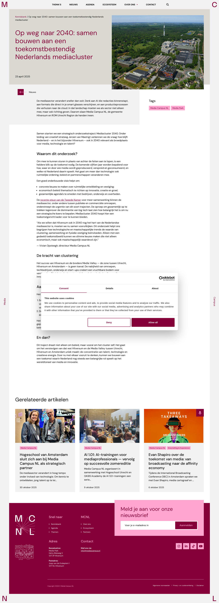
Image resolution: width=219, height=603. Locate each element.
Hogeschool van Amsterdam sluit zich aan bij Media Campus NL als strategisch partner (44, 461)
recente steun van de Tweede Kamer (60, 200)
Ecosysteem (88, 528)
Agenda (54, 528)
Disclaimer (200, 585)
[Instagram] (179, 546)
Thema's (54, 532)
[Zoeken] (167, 4)
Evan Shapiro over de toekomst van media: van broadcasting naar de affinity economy (173, 461)
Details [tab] (109, 288)
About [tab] (155, 288)
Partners (86, 532)
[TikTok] (193, 546)
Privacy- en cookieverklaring (183, 585)
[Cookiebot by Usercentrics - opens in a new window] (161, 278)
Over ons (87, 524)
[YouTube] (201, 546)
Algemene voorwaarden (161, 585)
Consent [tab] (64, 288)
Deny (109, 322)
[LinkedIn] (186, 546)
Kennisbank (20, 16)
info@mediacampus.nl (90, 551)
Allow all (153, 322)
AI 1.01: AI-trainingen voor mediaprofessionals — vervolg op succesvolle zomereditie (109, 459)
